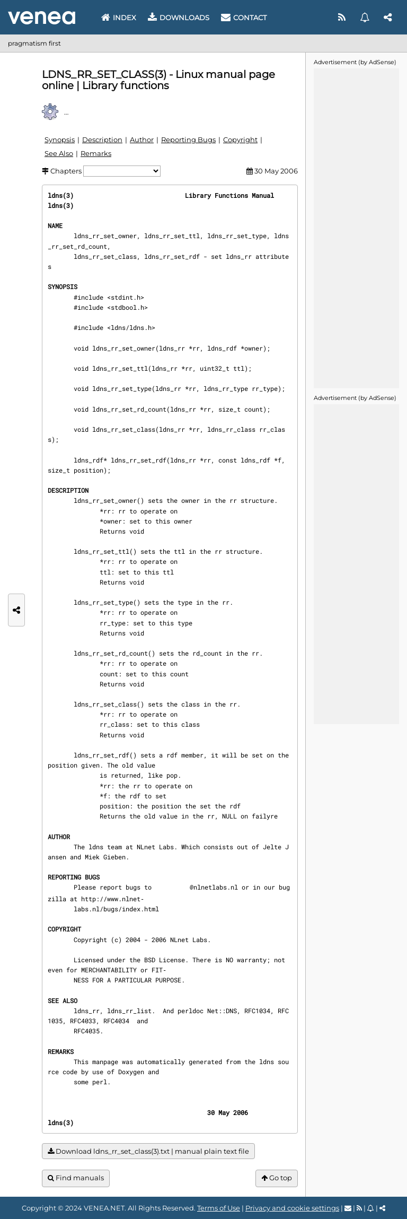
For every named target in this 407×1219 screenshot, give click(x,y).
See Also (59, 153)
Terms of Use (218, 1208)
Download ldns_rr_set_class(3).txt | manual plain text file (148, 1151)
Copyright (240, 139)
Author (142, 139)
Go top (276, 1177)
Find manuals (76, 1177)
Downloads (178, 17)
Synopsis (60, 139)
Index (118, 17)
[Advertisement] (356, 227)
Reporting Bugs (188, 139)
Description (102, 139)
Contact (244, 17)
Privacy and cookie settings (292, 1208)
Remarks (96, 153)
